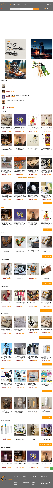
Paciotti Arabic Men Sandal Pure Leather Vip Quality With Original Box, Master (20, 250)
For (34, 45)
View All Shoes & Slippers (46, 310)
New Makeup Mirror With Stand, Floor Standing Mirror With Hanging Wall (19, 411)
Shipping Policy (25, 479)
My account (16, 484)
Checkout (15, 480)
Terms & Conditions (26, 480)
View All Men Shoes (47, 256)
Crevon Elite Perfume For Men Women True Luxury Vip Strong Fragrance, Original (6, 148)
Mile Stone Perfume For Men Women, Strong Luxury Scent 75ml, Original (46, 128)
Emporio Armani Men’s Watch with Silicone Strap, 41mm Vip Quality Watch (20, 196)
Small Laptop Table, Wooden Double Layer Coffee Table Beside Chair (6, 411)
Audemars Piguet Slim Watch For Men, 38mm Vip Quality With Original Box (33, 196)
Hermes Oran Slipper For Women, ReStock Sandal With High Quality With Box (20, 304)
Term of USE (16, 482)
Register (50, 4)
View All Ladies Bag (47, 283)
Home (11, 4)
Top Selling (3, 111)
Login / (48, 4)
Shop (14, 4)
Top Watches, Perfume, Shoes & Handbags (26, 177)
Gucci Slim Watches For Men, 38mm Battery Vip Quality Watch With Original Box (46, 196)
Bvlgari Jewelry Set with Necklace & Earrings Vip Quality (33, 171)
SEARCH (36, 8)
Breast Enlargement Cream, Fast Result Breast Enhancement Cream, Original (46, 148)
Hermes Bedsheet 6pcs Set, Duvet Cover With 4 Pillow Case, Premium (16, 84)
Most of (9, 46)
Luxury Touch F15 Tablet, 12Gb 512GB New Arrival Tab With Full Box (19, 384)
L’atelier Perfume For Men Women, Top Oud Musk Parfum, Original (20, 148)
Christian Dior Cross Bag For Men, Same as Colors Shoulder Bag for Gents (20, 277)
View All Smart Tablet (47, 390)
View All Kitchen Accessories (45, 444)
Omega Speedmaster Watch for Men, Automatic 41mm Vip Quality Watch (6, 196)
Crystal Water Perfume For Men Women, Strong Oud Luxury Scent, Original (33, 148)
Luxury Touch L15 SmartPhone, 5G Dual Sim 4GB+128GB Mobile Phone (46, 357)
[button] (47, 9)
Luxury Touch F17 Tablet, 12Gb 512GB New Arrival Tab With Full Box (6, 384)
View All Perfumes (47, 229)
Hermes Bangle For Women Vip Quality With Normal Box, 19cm (19, 171)
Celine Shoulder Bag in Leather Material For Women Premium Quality (46, 277)
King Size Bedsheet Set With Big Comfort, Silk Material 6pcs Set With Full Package (19, 330)
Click (9, 48)
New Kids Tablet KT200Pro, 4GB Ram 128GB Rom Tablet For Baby (46, 384)
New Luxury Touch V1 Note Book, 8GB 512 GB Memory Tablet (33, 384)
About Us (18, 4)
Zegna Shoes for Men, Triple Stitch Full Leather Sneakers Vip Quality (33, 250)
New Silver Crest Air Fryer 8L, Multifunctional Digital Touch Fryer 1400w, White (46, 438)
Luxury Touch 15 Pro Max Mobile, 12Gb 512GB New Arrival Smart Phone (20, 357)
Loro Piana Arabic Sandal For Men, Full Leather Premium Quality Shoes (6, 250)
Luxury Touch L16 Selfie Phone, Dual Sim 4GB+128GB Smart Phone (6, 357)
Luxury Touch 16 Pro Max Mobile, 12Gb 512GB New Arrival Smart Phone (33, 357)
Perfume (41, 43)
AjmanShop (10, 45)
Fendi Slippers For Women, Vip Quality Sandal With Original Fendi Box (33, 304)
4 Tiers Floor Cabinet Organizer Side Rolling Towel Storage (33, 438)
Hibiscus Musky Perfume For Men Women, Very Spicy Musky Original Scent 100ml (6, 465)
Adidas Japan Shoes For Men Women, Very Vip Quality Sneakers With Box (46, 250)
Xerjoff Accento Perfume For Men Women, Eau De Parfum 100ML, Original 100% (17, 95)
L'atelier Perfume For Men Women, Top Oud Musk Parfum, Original (15, 100)
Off (36, 43)
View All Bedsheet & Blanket (45, 337)
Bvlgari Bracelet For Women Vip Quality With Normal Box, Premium (6, 171)
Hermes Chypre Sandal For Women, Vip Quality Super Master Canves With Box (6, 304)
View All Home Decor (47, 417)
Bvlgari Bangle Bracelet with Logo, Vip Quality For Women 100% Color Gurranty (46, 171)
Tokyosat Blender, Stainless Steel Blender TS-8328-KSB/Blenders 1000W (20, 438)
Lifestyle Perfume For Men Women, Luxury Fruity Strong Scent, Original (33, 128)
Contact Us (24, 4)
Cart (14, 479)
